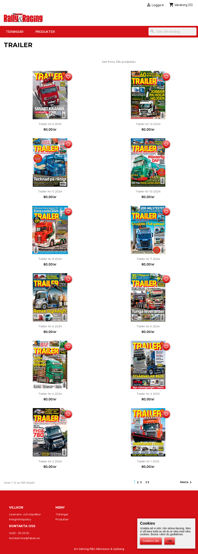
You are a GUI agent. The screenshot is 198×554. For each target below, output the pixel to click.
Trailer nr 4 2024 (50, 394)
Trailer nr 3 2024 (50, 461)
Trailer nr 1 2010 (148, 461)
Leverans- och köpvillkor (25, 514)
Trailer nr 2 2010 (148, 394)
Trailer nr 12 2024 (148, 124)
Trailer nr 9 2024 (50, 259)
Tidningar (14, 32)
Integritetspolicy (20, 519)
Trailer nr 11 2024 (50, 191)
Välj (169, 540)
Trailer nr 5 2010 (49, 124)
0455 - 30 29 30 (19, 533)
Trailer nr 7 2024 (148, 259)
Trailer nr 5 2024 (148, 326)
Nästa (186, 482)
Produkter (45, 32)
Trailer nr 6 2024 (50, 326)
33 (147, 482)
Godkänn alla (151, 540)
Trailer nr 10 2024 (148, 191)
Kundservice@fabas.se (24, 538)
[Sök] (172, 31)
